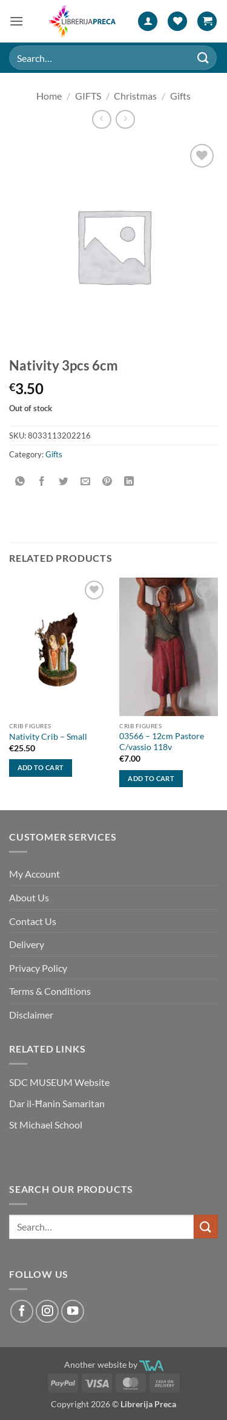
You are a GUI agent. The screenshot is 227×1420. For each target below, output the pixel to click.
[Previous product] (125, 119)
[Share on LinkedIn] (129, 481)
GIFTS (88, 95)
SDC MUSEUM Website (59, 1082)
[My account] (147, 22)
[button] (16, 21)
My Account (34, 873)
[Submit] (203, 57)
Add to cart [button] (41, 767)
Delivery (26, 944)
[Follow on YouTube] (72, 1311)
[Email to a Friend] (86, 481)
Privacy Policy (38, 968)
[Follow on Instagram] (47, 1311)
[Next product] (101, 119)
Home (49, 95)
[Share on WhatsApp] (20, 481)
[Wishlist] (177, 22)
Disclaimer (31, 1014)
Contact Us (32, 921)
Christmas (135, 95)
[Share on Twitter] (64, 481)
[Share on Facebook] (42, 481)
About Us (29, 897)
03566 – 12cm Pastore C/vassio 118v (161, 741)
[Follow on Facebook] (21, 1311)
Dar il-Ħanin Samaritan (57, 1103)
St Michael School (45, 1124)
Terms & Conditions (50, 991)
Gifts (180, 95)
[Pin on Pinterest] (107, 481)
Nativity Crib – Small (48, 737)
